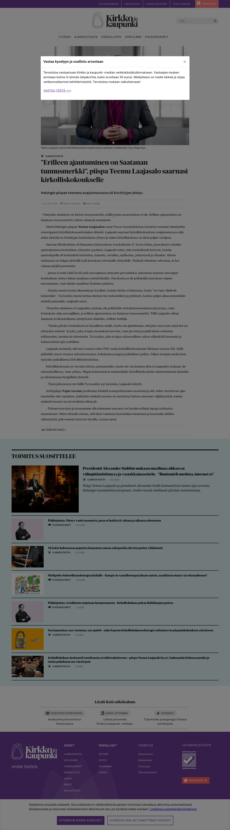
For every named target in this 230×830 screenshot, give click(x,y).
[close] (184, 62)
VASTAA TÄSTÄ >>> (57, 90)
